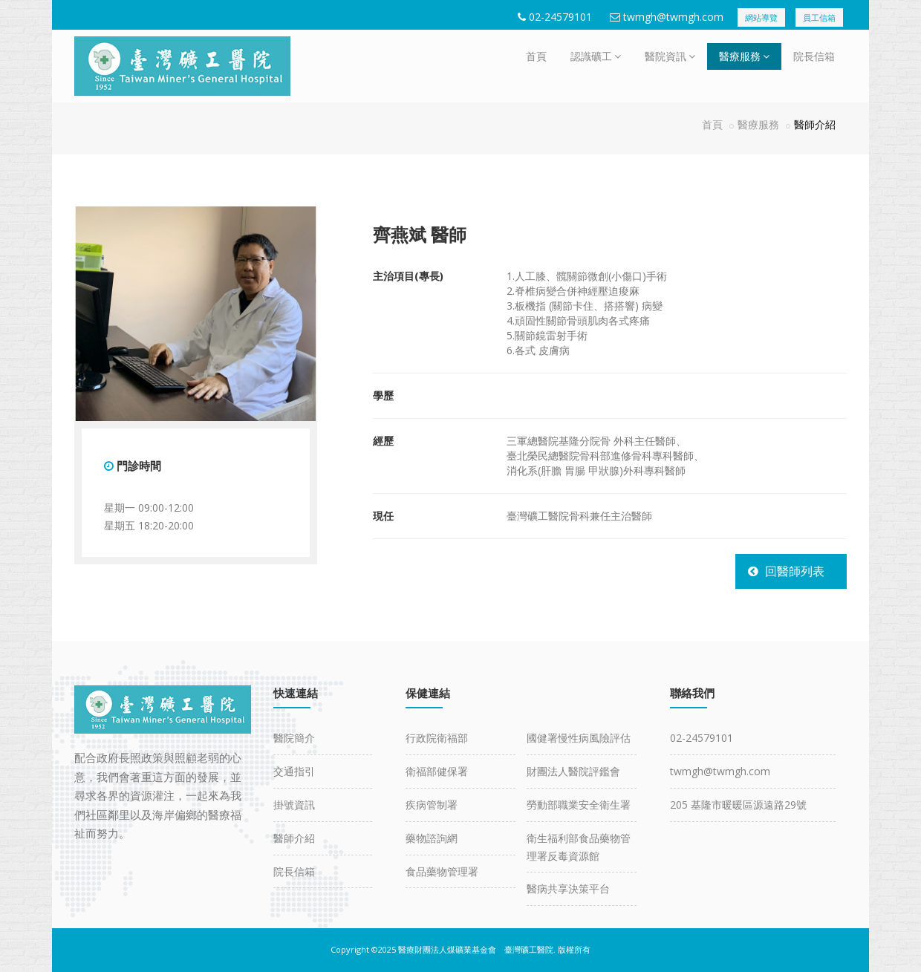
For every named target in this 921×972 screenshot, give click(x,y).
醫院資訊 (670, 56)
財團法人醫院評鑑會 (573, 771)
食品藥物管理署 (442, 871)
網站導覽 (761, 17)
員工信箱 (819, 17)
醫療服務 (744, 56)
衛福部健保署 (437, 771)
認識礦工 (595, 56)
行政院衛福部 (437, 738)
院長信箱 (814, 56)
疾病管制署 (432, 805)
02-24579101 (560, 17)
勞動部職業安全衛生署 (579, 805)
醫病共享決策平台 (568, 888)
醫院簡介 (294, 738)
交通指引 (294, 771)
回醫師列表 (794, 571)
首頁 (536, 56)
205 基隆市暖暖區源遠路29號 (738, 805)
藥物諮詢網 (432, 838)
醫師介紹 (294, 838)
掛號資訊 (294, 805)
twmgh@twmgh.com (673, 17)
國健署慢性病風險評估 (579, 738)
